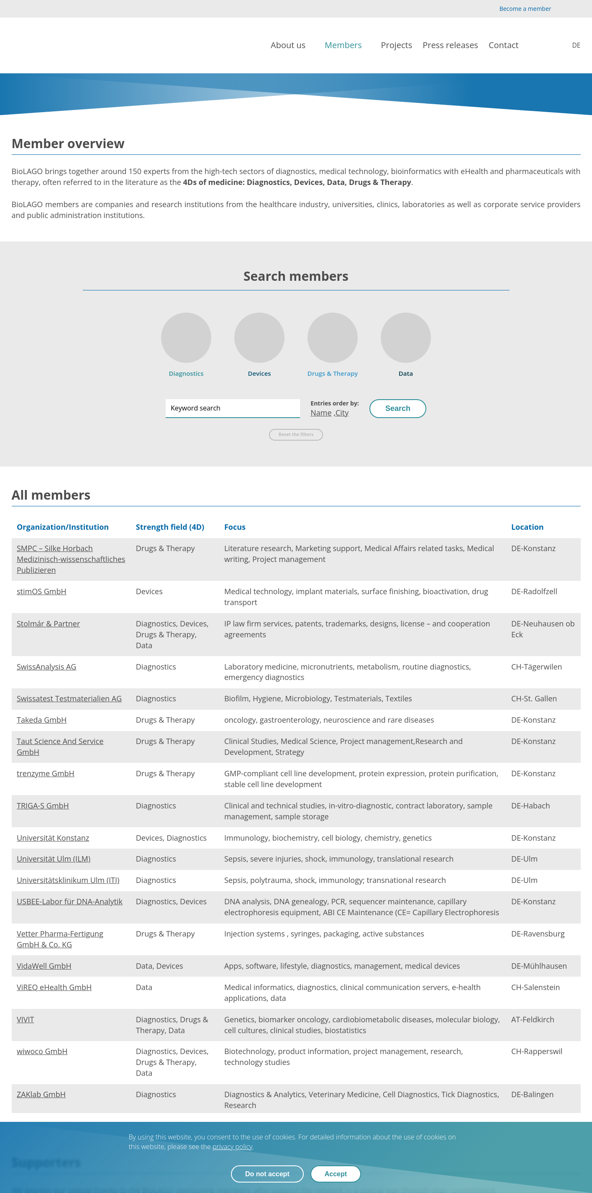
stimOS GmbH (42, 591)
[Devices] (259, 342)
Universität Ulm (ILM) (53, 859)
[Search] (544, 45)
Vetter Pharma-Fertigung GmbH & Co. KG (60, 939)
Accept (336, 1174)
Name (320, 413)
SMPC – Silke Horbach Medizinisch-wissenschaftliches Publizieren (71, 559)
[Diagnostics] (186, 342)
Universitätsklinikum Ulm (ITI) (68, 880)
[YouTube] (562, 9)
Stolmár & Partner (48, 623)
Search (397, 408)
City (342, 413)
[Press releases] (450, 45)
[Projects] (397, 45)
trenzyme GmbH (45, 773)
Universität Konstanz (53, 838)
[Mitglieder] (570, 45)
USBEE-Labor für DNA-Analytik (70, 901)
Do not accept (267, 1174)
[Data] (405, 342)
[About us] (292, 45)
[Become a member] (518, 9)
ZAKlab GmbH (41, 1094)
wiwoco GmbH (42, 1051)
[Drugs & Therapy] (332, 342)
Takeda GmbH (42, 720)
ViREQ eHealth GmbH (54, 987)
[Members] (348, 45)
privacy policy (232, 1146)
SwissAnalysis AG (46, 667)
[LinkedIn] (575, 9)
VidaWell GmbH (44, 966)
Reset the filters (296, 434)
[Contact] (508, 45)
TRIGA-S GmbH (43, 805)
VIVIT (25, 1019)
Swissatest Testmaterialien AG (69, 698)
